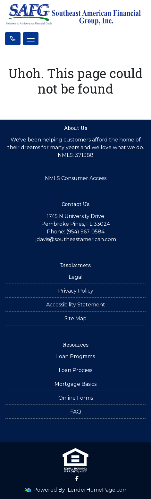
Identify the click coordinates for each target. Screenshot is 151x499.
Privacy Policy (75, 291)
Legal (76, 277)
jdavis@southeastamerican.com (75, 239)
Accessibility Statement (75, 305)
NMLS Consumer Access (75, 178)
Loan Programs (75, 356)
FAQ (75, 412)
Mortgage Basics (75, 384)
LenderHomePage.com (98, 490)
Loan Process (75, 370)
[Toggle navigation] (30, 38)
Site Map (75, 318)
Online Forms (75, 398)
